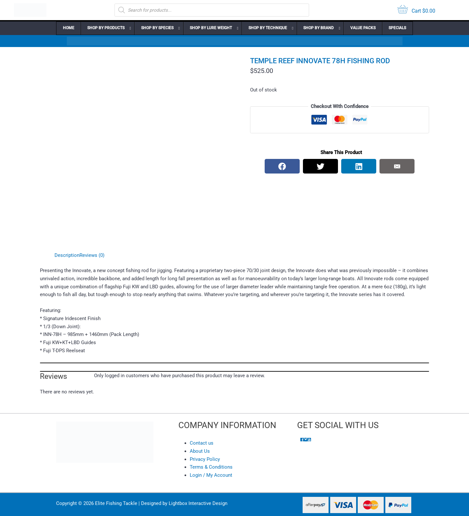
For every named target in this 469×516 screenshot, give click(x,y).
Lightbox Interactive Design (198, 503)
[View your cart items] (416, 10)
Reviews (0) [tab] (91, 255)
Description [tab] (66, 255)
